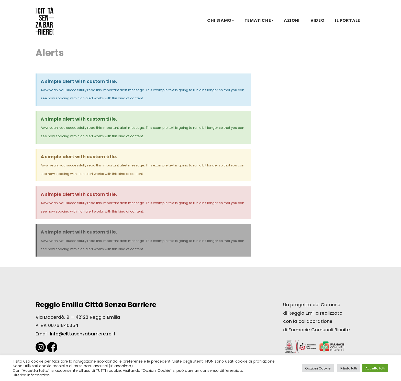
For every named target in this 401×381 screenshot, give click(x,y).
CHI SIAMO (219, 20)
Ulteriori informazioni (31, 375)
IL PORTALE (347, 20)
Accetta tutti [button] (375, 368)
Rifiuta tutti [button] (348, 368)
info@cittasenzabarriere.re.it (83, 334)
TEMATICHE (257, 20)
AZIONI (292, 20)
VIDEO (317, 20)
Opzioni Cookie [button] (318, 368)
